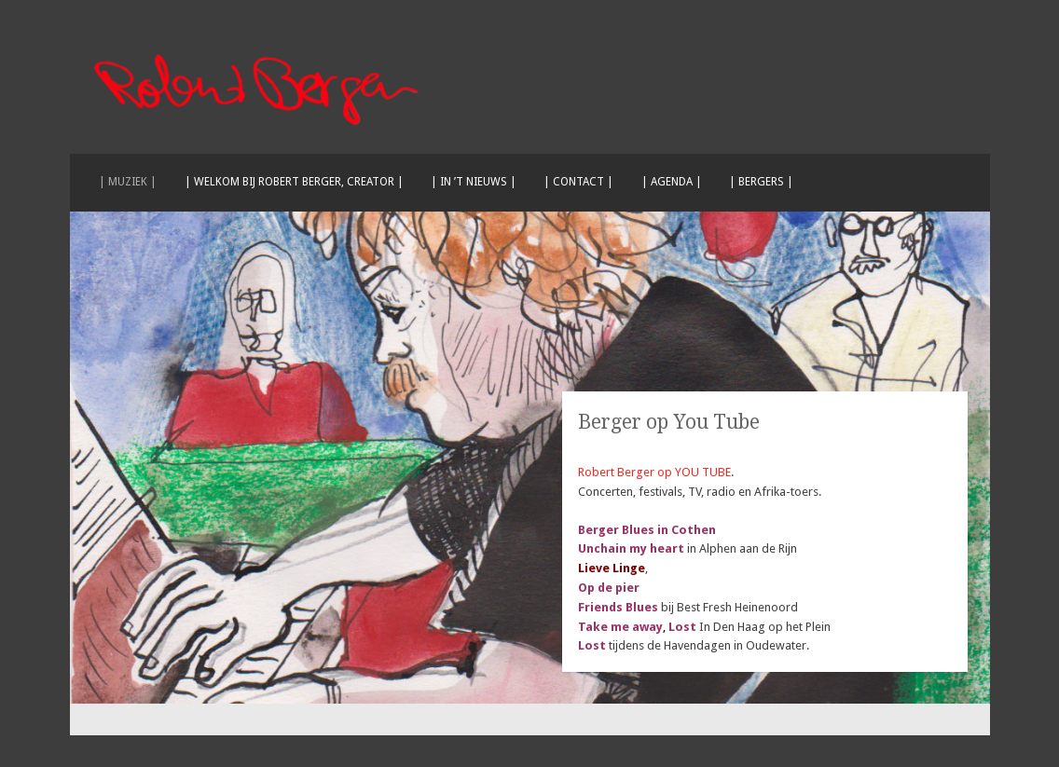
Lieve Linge (611, 568)
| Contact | (578, 181)
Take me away (620, 627)
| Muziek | (128, 181)
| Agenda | (671, 181)
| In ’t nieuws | (473, 181)
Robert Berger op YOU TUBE (654, 472)
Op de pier (609, 588)
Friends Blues (618, 607)
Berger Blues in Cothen (647, 530)
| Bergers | (761, 181)
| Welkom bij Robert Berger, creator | (294, 181)
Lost (682, 627)
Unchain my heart (632, 548)
